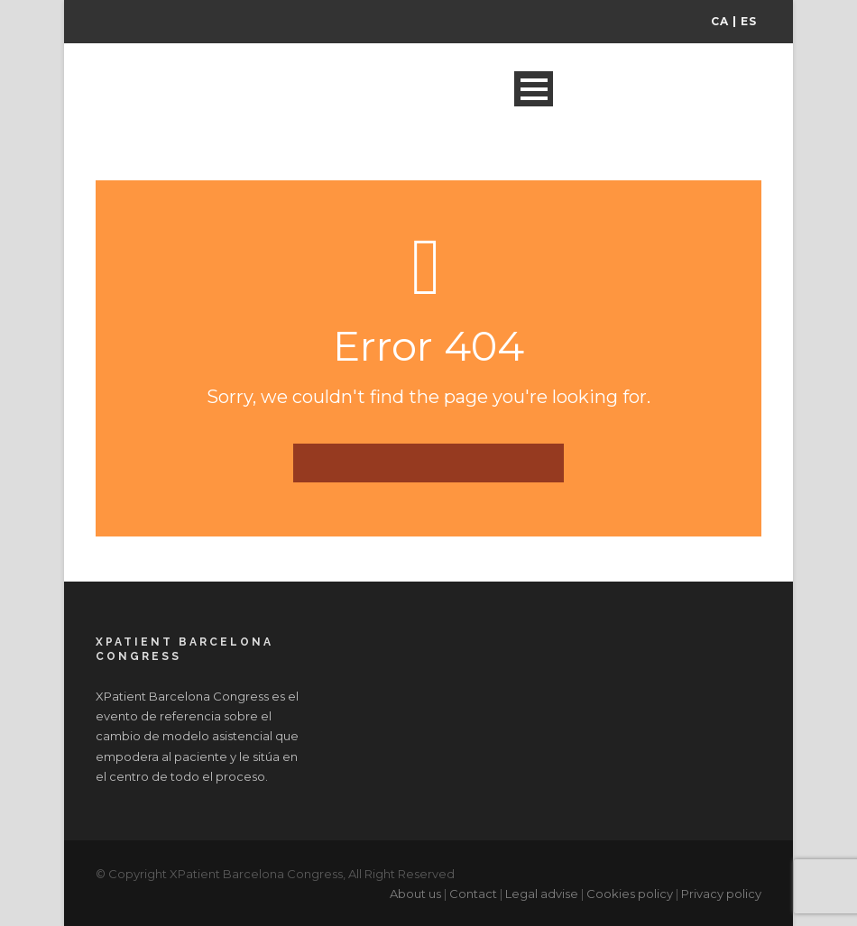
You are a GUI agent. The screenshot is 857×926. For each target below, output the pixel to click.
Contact (473, 893)
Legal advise (541, 893)
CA (720, 21)
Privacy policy (721, 893)
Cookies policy (629, 893)
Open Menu (533, 88)
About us (415, 893)
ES (749, 21)
